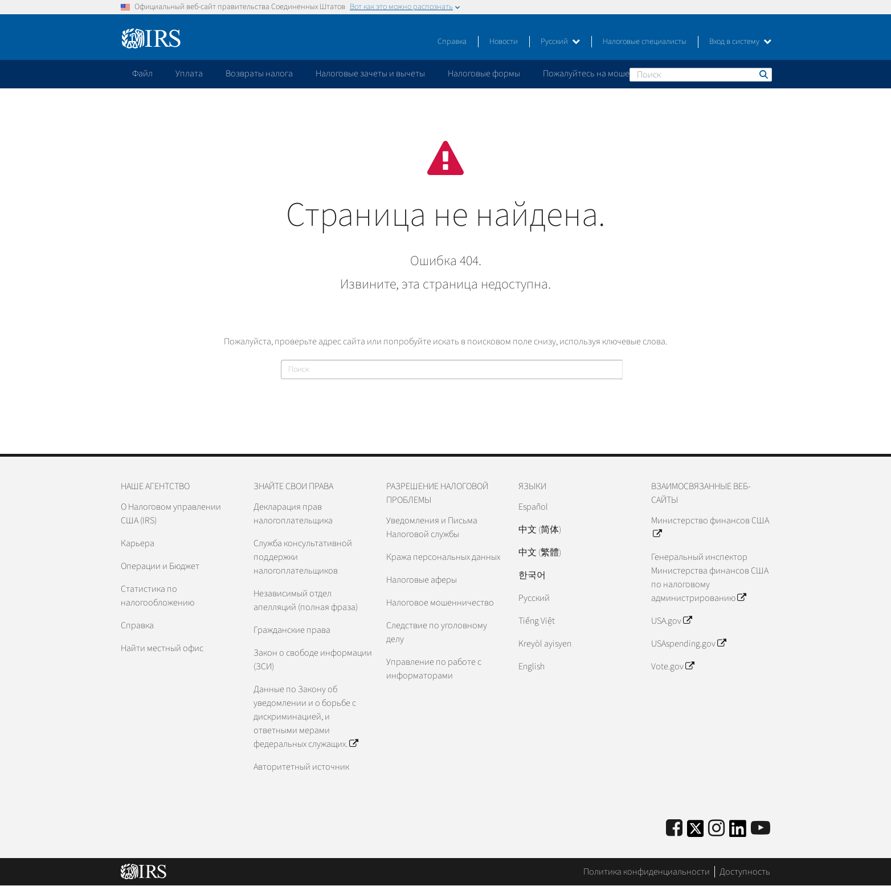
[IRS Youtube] (760, 829)
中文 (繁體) (539, 552)
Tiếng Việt (536, 621)
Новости (503, 41)
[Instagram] (716, 829)
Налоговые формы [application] (484, 73)
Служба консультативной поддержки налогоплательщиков (303, 557)
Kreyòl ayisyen (544, 643)
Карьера (137, 543)
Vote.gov (672, 666)
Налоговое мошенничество (440, 602)
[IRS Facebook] (674, 829)
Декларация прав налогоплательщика (293, 514)
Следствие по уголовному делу (436, 632)
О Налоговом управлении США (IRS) (171, 514)
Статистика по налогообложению (157, 596)
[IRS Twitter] (695, 832)
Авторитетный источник (301, 767)
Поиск (762, 74)
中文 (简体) (539, 529)
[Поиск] (701, 75)
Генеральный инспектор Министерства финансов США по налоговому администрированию (710, 577)
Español (533, 507)
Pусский (534, 598)
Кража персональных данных (443, 557)
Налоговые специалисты (644, 41)
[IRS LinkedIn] (737, 832)
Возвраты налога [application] (259, 73)
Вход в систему (740, 41)
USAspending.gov (688, 643)
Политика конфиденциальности (646, 871)
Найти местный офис (162, 648)
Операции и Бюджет (160, 566)
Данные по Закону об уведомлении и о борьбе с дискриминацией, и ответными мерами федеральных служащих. (306, 716)
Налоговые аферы (421, 580)
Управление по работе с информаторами (433, 669)
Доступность (745, 871)
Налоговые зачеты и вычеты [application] (370, 73)
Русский (560, 41)
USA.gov (671, 621)
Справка (452, 41)
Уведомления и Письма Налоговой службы (431, 527)
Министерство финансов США (710, 527)
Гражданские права (292, 630)
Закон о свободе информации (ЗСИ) (313, 660)
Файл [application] (142, 73)
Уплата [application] (189, 73)
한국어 (532, 575)
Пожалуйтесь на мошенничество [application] (607, 73)
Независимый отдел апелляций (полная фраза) (306, 600)
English (531, 666)
